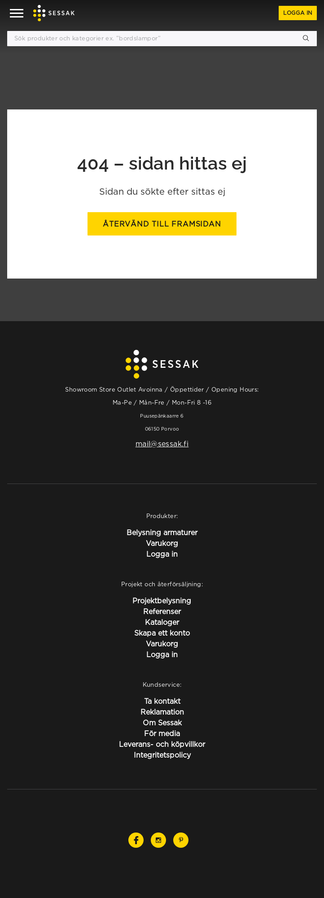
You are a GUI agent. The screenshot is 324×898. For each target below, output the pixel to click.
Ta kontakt (162, 701)
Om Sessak (162, 723)
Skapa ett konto (162, 633)
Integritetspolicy (162, 755)
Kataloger (162, 622)
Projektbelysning (161, 601)
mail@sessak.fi (162, 444)
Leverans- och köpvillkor (162, 744)
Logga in (297, 13)
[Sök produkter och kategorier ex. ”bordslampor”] (162, 38)
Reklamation (162, 712)
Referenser (162, 611)
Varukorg (162, 543)
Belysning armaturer (162, 532)
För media (162, 733)
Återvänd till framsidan (162, 224)
